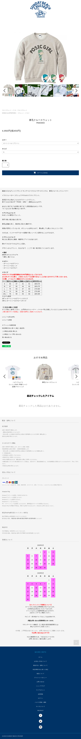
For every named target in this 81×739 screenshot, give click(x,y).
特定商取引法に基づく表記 (40, 669)
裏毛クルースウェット (49, 382)
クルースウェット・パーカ (9, 110)
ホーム (40, 657)
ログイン (40, 698)
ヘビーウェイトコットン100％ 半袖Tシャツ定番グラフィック (18, 384)
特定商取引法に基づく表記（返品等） (13, 328)
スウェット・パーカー (24, 113)
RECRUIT (40, 710)
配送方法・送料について (40, 665)
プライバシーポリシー (40, 677)
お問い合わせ (40, 681)
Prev (5, 90)
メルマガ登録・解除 (40, 702)
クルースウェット (22, 110)
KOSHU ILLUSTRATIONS (9, 113)
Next (76, 90)
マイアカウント (40, 690)
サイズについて (40, 706)
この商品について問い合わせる (11, 334)
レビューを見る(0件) (8, 317)
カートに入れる (40, 172)
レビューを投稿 (7, 320)
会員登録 (40, 694)
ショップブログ (40, 686)
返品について (40, 673)
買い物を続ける (7, 337)
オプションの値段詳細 (9, 325)
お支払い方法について (40, 661)
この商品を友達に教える (9, 331)
